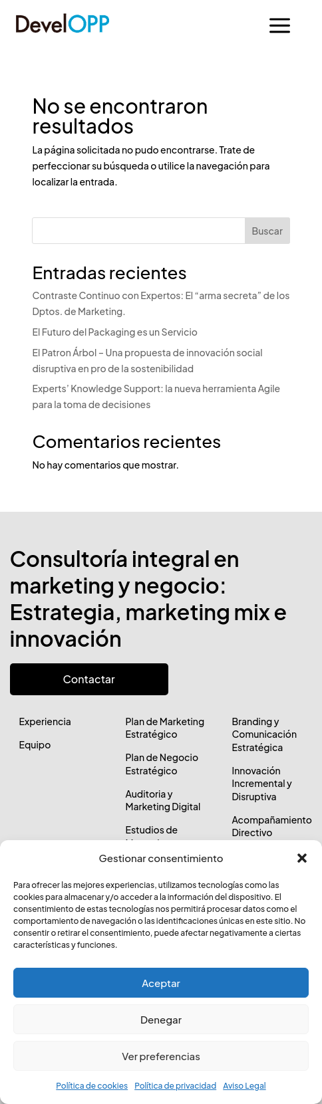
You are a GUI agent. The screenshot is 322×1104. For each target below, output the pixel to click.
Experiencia (45, 721)
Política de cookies (92, 1086)
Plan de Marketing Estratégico (164, 727)
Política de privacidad (175, 1086)
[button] (302, 858)
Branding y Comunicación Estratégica (264, 734)
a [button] (279, 26)
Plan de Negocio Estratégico (161, 763)
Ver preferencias (161, 1055)
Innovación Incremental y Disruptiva (261, 783)
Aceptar (161, 982)
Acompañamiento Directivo (271, 826)
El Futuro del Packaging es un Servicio (114, 332)
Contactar (89, 679)
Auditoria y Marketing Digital (162, 800)
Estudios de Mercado (151, 836)
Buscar (267, 231)
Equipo (35, 744)
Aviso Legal (244, 1086)
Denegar (161, 1019)
